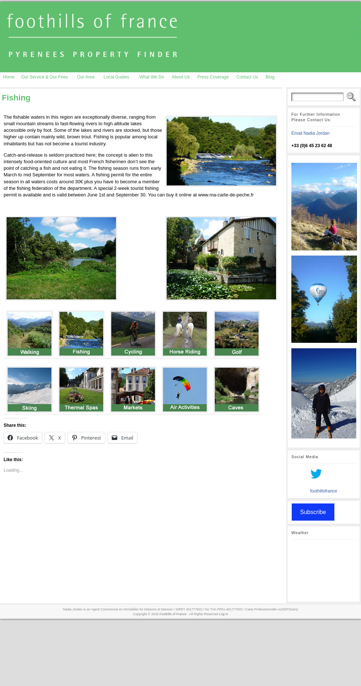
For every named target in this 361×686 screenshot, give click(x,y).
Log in (223, 614)
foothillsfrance (323, 491)
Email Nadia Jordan (310, 133)
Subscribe (313, 512)
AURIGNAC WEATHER (323, 570)
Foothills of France (173, 614)
